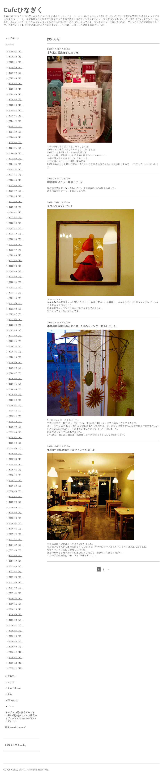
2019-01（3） (15, 470)
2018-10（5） (15, 486)
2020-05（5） (15, 384)
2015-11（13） (16, 668)
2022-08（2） (15, 244)
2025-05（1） (15, 94)
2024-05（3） (15, 148)
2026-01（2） (15, 51)
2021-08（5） (15, 309)
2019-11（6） (15, 416)
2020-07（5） (15, 373)
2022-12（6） (15, 223)
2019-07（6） (15, 438)
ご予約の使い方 (13, 688)
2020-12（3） (15, 346)
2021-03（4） (15, 330)
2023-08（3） (15, 185)
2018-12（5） (15, 475)
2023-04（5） (15, 202)
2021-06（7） (15, 320)
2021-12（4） (15, 287)
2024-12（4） (15, 121)
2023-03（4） (15, 207)
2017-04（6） (15, 577)
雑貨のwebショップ (15, 727)
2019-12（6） (15, 411)
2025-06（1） (15, 89)
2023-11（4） (15, 175)
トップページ (12, 38)
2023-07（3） (15, 191)
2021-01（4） (15, 341)
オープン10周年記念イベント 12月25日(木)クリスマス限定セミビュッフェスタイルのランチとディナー (21, 717)
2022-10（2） (15, 234)
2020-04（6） (15, 389)
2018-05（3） (15, 507)
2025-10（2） (15, 67)
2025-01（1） (15, 116)
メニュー (9, 706)
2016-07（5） (15, 625)
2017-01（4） (15, 593)
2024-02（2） (15, 159)
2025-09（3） (15, 73)
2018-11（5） (15, 480)
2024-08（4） (15, 143)
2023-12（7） (15, 169)
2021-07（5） (15, 314)
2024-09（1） (15, 137)
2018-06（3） (15, 502)
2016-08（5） (15, 620)
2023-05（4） (15, 196)
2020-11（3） (15, 352)
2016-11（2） (15, 604)
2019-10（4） (15, 421)
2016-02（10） (16, 652)
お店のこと (10, 676)
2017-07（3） (15, 561)
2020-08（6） (15, 368)
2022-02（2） (15, 277)
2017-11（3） (15, 539)
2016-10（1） (15, 609)
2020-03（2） (15, 395)
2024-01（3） (15, 164)
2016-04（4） (15, 641)
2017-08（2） (15, 556)
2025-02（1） (15, 110)
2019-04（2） (15, 454)
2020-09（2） (15, 362)
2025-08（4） (15, 78)
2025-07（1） (15, 84)
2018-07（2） (15, 497)
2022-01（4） (15, 282)
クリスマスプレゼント (60, 206)
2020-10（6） (15, 357)
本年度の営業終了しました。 (64, 52)
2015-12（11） (16, 663)
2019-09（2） (15, 427)
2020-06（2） (15, 379)
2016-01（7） (15, 657)
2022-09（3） (15, 239)
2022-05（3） (15, 261)
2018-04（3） (15, 513)
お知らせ (9, 44)
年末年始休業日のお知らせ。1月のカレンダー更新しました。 (83, 326)
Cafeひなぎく (23, 9)
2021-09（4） (15, 303)
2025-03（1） (15, 105)
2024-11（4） (15, 126)
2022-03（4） (15, 271)
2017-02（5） (15, 588)
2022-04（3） (15, 266)
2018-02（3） (15, 523)
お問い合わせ (12, 700)
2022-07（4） (15, 250)
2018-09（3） (15, 491)
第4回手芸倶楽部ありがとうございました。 (72, 449)
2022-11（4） (15, 228)
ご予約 (8, 694)
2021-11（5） (15, 293)
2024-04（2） (15, 153)
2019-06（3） (15, 443)
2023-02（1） (15, 212)
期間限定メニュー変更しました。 (66, 182)
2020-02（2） (15, 400)
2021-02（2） (15, 336)
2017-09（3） (15, 550)
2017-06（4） (15, 566)
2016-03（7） (15, 647)
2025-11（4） (15, 62)
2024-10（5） (15, 132)
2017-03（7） (15, 582)
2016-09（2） (15, 615)
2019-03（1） (15, 459)
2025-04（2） (15, 100)
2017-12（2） (15, 534)
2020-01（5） (15, 405)
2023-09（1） (15, 180)
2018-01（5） (15, 529)
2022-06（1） (15, 255)
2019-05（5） (15, 448)
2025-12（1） (15, 57)
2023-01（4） (15, 218)
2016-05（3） (15, 636)
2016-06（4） (15, 631)
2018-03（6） (15, 518)
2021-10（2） (15, 298)
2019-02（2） (15, 464)
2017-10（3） (15, 545)
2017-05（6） (15, 572)
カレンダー (10, 682)
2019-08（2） (15, 432)
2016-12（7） (15, 598)
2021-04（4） (15, 325)
